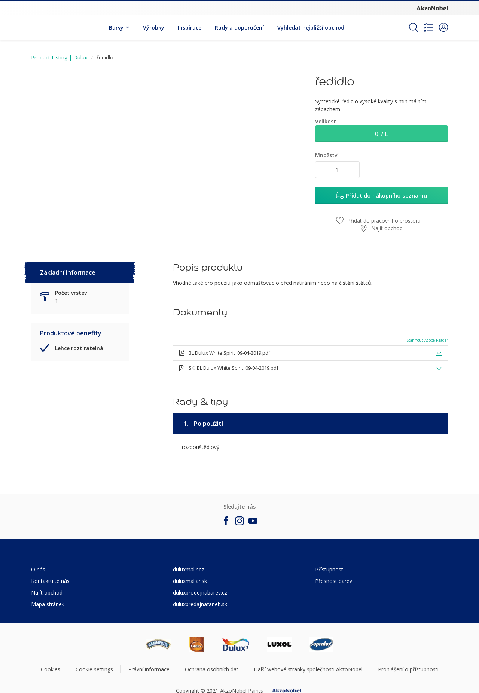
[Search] (413, 27)
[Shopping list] (428, 27)
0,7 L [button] (381, 134)
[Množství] (337, 169)
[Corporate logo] (432, 7)
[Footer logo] (158, 644)
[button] (443, 27)
